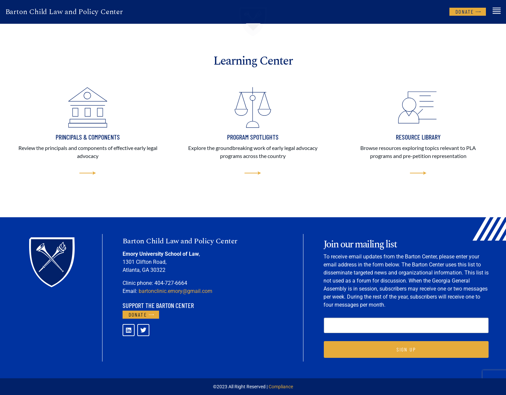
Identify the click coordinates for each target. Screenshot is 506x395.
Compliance (281, 386)
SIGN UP (406, 349)
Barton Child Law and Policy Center (64, 11)
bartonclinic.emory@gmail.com (175, 291)
